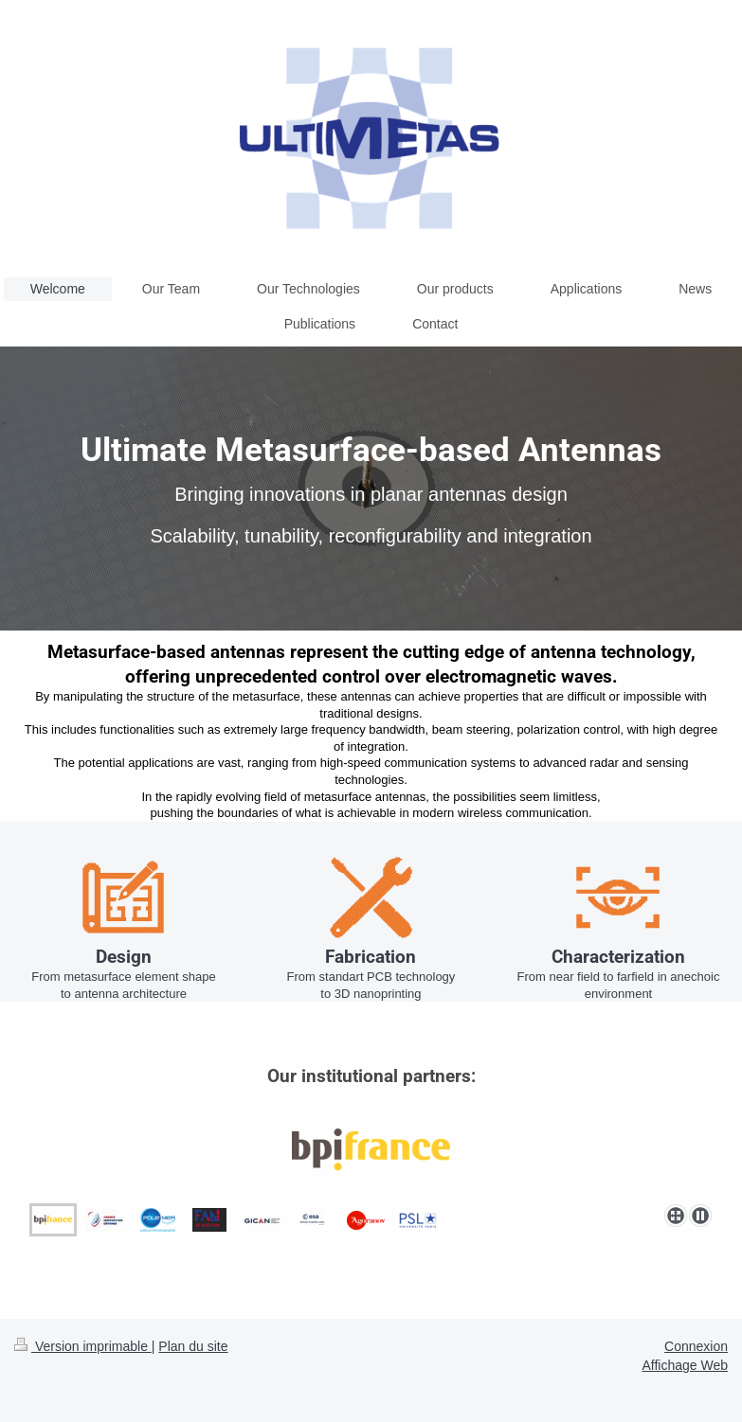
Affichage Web (685, 1365)
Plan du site (192, 1346)
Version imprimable (83, 1346)
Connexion (696, 1346)
